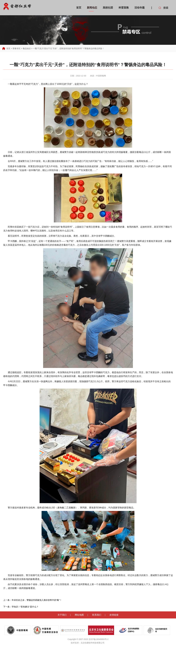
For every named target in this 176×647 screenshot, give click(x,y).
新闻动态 (92, 7)
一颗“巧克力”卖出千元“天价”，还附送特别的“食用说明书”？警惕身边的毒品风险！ (68, 48)
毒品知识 (27, 48)
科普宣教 (124, 7)
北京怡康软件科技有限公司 (92, 643)
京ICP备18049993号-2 (98, 639)
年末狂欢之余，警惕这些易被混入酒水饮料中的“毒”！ (37, 600)
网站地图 (79, 615)
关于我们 (62, 615)
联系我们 (96, 615)
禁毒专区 (16, 48)
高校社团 (108, 7)
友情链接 (113, 615)
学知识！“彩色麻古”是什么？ (25, 606)
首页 (78, 7)
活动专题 (139, 7)
